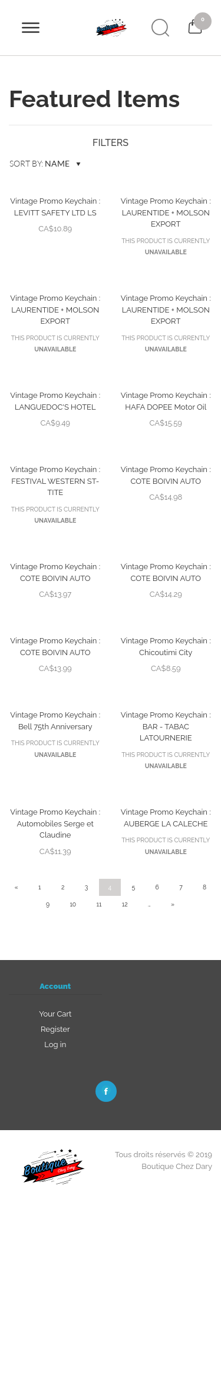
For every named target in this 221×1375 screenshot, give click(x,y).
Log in (55, 1044)
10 (73, 904)
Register (55, 1029)
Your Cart (55, 1013)
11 (99, 904)
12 (125, 904)
